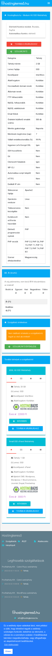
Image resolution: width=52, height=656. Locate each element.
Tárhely (25, 571)
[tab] (11, 378)
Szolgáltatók (9, 541)
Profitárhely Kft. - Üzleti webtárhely (17, 580)
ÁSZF (22, 541)
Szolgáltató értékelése (22, 346)
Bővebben (19, 421)
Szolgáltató (19, 51)
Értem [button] (8, 651)
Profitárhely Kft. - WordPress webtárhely (19, 593)
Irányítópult (8, 545)
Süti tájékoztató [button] (11, 645)
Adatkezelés (41, 541)
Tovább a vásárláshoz (24, 44)
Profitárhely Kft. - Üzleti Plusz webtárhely (19, 567)
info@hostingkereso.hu (28, 618)
